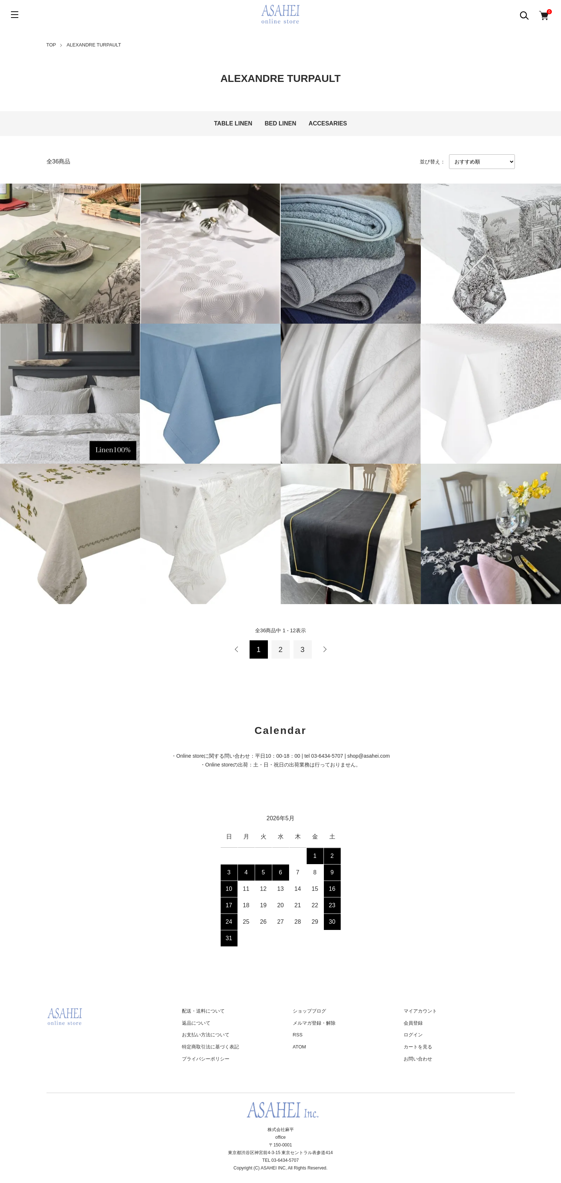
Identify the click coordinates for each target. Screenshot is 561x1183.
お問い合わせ (418, 1059)
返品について (196, 1023)
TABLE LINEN (233, 123)
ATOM (299, 1047)
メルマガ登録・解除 (314, 1023)
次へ (324, 649)
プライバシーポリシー (205, 1059)
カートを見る (418, 1047)
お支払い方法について (205, 1034)
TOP (51, 45)
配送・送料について (203, 1011)
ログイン (413, 1034)
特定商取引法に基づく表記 (210, 1047)
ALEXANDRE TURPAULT (94, 45)
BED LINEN (280, 123)
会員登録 (413, 1023)
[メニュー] (14, 14)
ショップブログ (309, 1011)
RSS (298, 1034)
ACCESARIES (327, 123)
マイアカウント (420, 1011)
